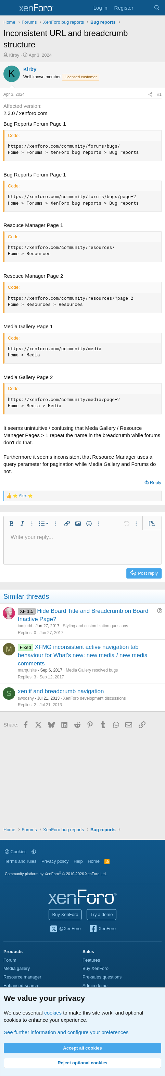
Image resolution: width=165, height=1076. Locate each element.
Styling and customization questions (95, 625)
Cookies (16, 851)
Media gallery (16, 968)
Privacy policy (54, 861)
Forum (9, 960)
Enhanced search (20, 985)
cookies (53, 1013)
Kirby (14, 55)
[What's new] (143, 7)
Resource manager (22, 977)
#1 (159, 94)
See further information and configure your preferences (66, 1032)
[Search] (157, 7)
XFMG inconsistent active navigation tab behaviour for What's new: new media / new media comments (83, 655)
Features (91, 960)
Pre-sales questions (102, 977)
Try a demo (101, 914)
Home (94, 861)
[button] (11, 523)
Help (78, 861)
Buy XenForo (65, 914)
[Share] (150, 95)
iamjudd (25, 625)
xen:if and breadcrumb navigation (61, 691)
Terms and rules (20, 861)
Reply (155, 482)
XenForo (102, 929)
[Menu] (9, 8)
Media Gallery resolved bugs (92, 670)
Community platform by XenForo (56, 874)
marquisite (27, 670)
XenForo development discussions (94, 698)
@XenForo (65, 929)
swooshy (26, 698)
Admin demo (94, 985)
